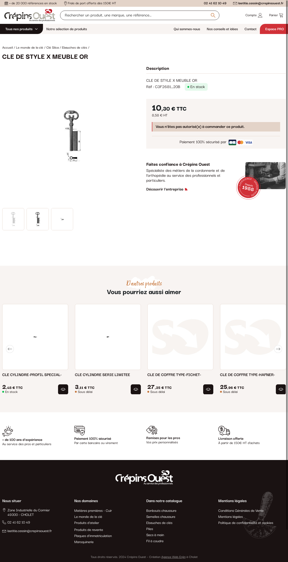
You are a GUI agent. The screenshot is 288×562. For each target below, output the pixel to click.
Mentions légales (230, 517)
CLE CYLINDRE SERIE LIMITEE (102, 374)
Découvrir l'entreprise (164, 189)
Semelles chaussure (160, 517)
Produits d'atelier (86, 523)
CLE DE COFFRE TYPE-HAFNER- (247, 374)
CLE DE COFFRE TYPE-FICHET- (174, 374)
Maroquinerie (84, 542)
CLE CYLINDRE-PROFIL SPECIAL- (32, 374)
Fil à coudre (155, 541)
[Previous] (10, 349)
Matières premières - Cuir (93, 511)
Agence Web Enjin (173, 557)
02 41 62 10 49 (215, 3)
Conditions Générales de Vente (241, 511)
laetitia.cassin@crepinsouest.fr (261, 3)
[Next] (278, 349)
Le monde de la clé (88, 517)
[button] (63, 389)
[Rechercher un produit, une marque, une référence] (139, 15)
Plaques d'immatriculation (93, 536)
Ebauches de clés (159, 523)
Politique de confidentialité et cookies (245, 523)
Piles (149, 529)
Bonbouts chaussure (161, 511)
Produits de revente (88, 530)
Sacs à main (155, 535)
